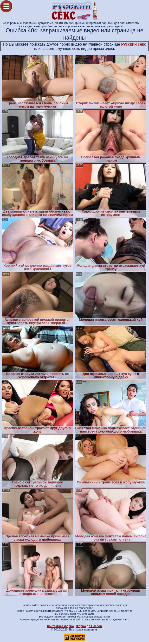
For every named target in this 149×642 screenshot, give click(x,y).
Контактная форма (60, 626)
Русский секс (133, 44)
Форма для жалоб (89, 626)
